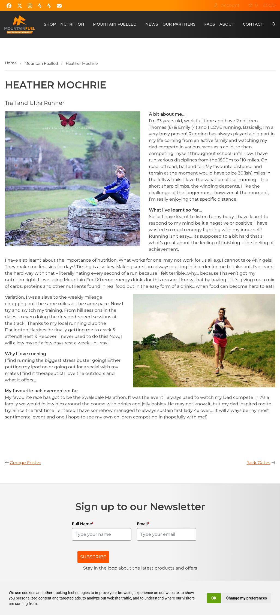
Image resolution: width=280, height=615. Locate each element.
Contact (253, 24)
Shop (50, 24)
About (226, 24)
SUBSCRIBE (93, 556)
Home (11, 62)
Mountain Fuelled (115, 24)
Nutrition (72, 24)
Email (143, 523)
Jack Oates (258, 462)
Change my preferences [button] (246, 598)
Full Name (82, 523)
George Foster (25, 462)
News (151, 24)
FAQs (209, 24)
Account (226, 5)
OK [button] (213, 598)
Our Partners (178, 24)
